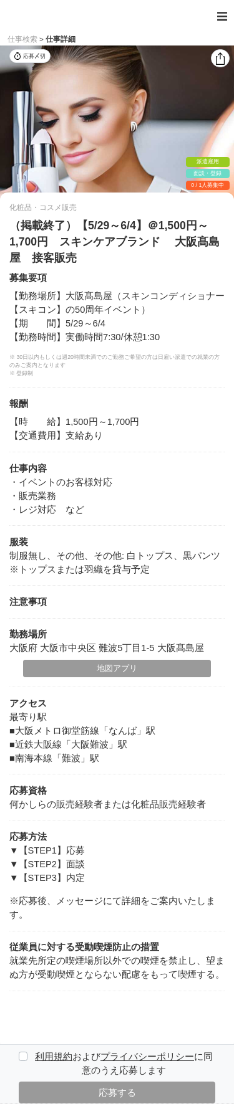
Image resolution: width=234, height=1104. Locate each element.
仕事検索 (22, 39)
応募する (117, 1093)
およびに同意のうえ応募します (124, 1063)
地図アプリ (117, 668)
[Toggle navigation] (222, 17)
